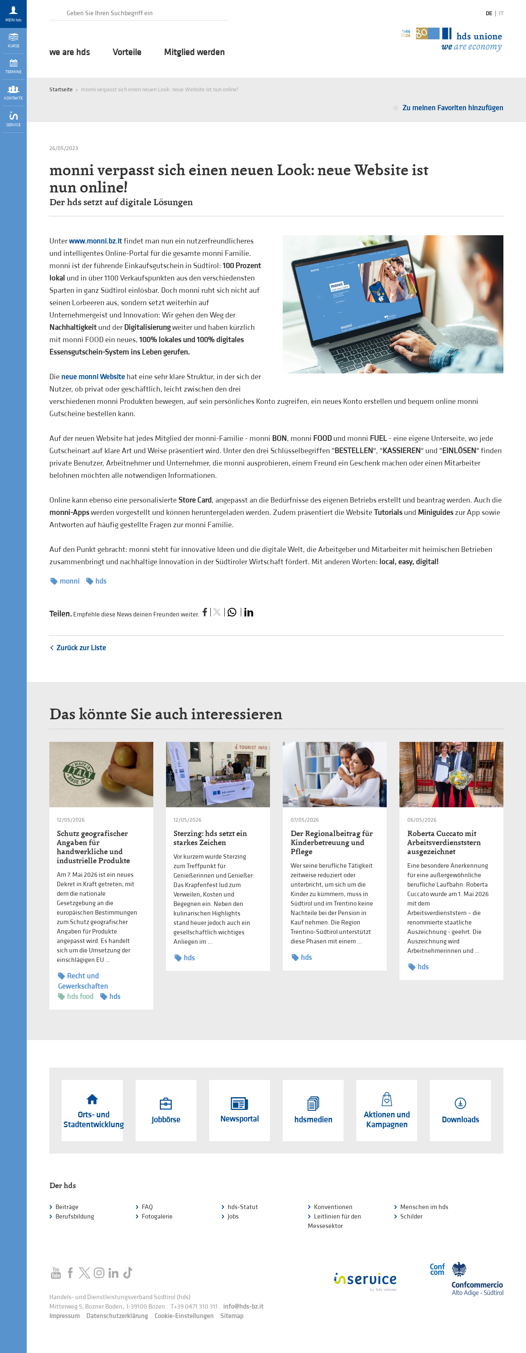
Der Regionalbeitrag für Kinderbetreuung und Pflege (332, 842)
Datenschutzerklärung (117, 1316)
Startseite (61, 89)
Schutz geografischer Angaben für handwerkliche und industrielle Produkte (93, 847)
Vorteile (127, 52)
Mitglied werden (194, 52)
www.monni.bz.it (95, 241)
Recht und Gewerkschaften (83, 981)
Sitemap (231, 1316)
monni (65, 581)
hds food (75, 997)
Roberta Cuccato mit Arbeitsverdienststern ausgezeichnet (444, 842)
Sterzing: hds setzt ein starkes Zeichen (210, 838)
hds (96, 581)
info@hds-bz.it (243, 1307)
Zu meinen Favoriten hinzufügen (452, 108)
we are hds (69, 52)
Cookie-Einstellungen (184, 1316)
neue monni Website (93, 377)
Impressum (64, 1316)
